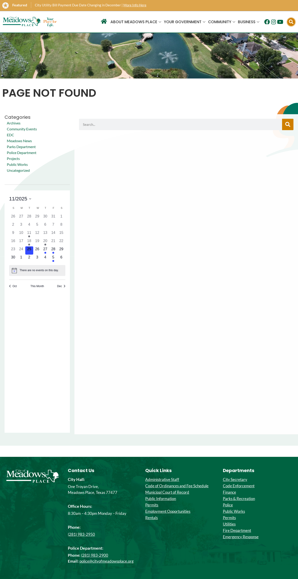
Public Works (17, 164)
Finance (229, 492)
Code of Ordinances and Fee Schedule (177, 486)
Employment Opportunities (167, 511)
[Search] (287, 124)
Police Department (21, 152)
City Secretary (235, 479)
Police (228, 505)
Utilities (229, 524)
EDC (10, 135)
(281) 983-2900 (94, 555)
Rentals (151, 518)
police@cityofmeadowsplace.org (106, 561)
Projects (13, 158)
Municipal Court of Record (167, 492)
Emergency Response (241, 537)
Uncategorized (18, 170)
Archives (13, 123)
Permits (151, 505)
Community (221, 22)
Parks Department (21, 146)
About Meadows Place (135, 22)
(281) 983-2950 (81, 534)
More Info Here (134, 5)
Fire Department (237, 530)
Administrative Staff (162, 479)
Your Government (184, 22)
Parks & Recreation (239, 498)
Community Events (22, 129)
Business (248, 22)
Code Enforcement (239, 486)
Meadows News (19, 141)
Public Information (160, 498)
